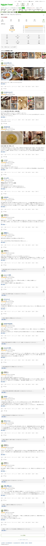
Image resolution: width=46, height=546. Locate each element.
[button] (4, 55)
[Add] (43, 15)
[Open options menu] (13, 47)
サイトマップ (25, 1)
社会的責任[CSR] (16, 542)
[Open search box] (2, 47)
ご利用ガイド (20, 1)
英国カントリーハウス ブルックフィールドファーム (11, 14)
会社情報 (3, 542)
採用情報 (22, 542)
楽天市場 (36, 1)
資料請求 (30, 542)
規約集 (26, 542)
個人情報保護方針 (9, 542)
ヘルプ (15, 1)
